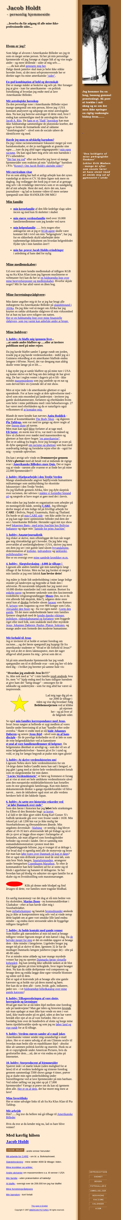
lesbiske (31, 551)
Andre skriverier (14, 1172)
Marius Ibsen (31, 901)
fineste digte (18, 425)
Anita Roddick (56, 415)
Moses (49, 595)
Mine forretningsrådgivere (19, 1189)
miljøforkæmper (21, 911)
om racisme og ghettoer (42, 445)
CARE (46, 505)
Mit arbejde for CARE (17, 1156)
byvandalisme (60, 547)
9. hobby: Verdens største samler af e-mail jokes (35, 1033)
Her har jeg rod (16, 159)
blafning (37, 827)
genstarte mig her (36, 65)
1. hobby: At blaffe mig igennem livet (29, 339)
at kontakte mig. (33, 409)
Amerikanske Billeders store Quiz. (34, 464)
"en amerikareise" (49, 438)
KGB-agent (48, 230)
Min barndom (13, 1194)
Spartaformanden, (43, 860)
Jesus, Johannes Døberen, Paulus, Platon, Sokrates (35, 625)
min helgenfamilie (24, 227)
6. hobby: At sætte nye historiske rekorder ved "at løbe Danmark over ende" (35, 803)
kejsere (13, 605)
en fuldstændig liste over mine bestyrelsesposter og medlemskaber (37, 279)
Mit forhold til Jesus (18, 637)
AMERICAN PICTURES (38, 1210)
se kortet (48, 811)
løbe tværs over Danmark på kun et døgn (45, 853)
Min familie (11, 1178)
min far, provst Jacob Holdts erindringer (38, 250)
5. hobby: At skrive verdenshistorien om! (31, 759)
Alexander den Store (18, 608)
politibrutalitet (14, 554)
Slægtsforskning (14, 1161)
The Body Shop (45, 419)
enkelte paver (14, 592)
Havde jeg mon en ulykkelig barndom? (30, 139)
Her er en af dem (27, 1088)
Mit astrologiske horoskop (22, 101)
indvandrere (44, 551)
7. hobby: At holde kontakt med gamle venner (34, 930)
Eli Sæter (12, 432)
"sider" (51, 75)
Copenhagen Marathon (41, 863)
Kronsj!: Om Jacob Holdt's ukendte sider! (38, 165)
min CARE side (33, 515)
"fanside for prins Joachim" (49, 528)
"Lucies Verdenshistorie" (22, 776)
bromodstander (54, 911)
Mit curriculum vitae (19, 171)
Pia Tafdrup (13, 422)
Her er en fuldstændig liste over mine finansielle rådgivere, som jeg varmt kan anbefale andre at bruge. (37, 319)
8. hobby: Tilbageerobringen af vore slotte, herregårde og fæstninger (32, 1000)
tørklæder (61, 551)
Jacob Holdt (17, 1141)
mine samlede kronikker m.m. (51, 557)
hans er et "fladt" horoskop (42, 120)
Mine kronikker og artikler (19, 1167)
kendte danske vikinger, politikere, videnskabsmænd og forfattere (35, 617)
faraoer (52, 602)
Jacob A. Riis (14, 120)
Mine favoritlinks (17, 1098)
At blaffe (10, 1183)
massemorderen (24, 380)
